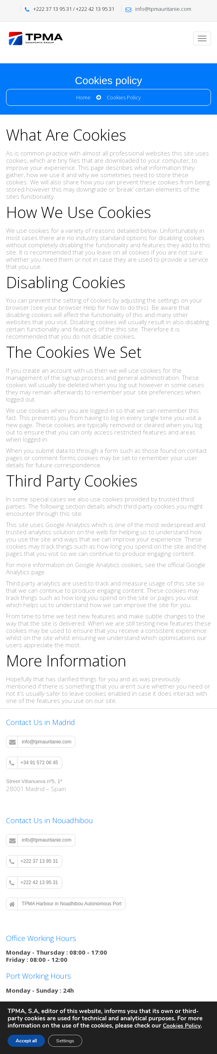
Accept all (26, 1041)
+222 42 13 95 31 (33, 883)
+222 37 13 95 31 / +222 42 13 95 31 (73, 8)
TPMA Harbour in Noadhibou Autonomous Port (65, 904)
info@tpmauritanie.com (40, 742)
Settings (65, 1041)
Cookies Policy (182, 1026)
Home (83, 97)
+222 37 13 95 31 (33, 861)
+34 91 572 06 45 (33, 763)
